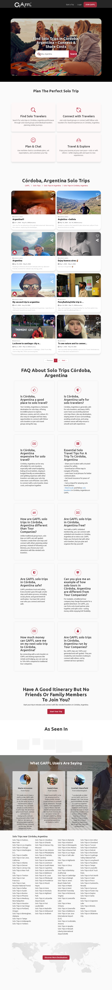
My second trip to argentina (25, 302)
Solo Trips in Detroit (88, 850)
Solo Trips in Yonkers (20, 924)
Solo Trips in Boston (19, 893)
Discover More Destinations (56, 957)
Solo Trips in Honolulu (43, 891)
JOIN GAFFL (90, 5)
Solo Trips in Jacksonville (44, 870)
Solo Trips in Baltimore (43, 873)
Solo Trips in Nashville (43, 908)
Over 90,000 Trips (65, 59)
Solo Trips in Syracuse (89, 888)
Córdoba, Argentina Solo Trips (56, 180)
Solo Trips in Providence (44, 881)
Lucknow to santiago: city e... (26, 343)
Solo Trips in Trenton (20, 875)
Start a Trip (70, 5)
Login (79, 5)
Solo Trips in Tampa (19, 919)
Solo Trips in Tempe (88, 865)
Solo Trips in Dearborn (89, 848)
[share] (52, 199)
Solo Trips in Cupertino (43, 868)
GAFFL (27, 186)
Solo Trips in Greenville (66, 908)
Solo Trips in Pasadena (89, 863)
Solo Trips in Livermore (43, 863)
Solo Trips (37, 186)
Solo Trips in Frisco (88, 881)
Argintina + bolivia (67, 219)
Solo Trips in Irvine (42, 888)
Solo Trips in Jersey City (21, 868)
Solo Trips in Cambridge (67, 875)
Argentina (17, 260)
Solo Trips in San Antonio (44, 850)
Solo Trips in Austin (19, 891)
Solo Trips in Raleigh (65, 878)
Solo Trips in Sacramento (44, 860)
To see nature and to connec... (72, 343)
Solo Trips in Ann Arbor (89, 840)
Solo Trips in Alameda (66, 840)
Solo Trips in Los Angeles (21, 845)
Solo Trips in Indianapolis (21, 921)
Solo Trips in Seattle (19, 855)
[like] (52, 194)
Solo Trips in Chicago (20, 848)
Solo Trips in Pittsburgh (44, 878)
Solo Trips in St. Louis (43, 875)
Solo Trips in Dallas (19, 888)
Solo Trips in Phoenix (20, 896)
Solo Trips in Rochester (89, 853)
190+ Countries (49, 59)
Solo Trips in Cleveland (89, 843)
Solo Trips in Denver (20, 865)
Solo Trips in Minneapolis (67, 845)
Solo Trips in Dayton (88, 893)
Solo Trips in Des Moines (67, 848)
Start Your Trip (56, 711)
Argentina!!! (18, 219)
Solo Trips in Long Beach (90, 860)
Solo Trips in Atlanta (19, 863)
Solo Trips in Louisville (89, 868)
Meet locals (69, 488)
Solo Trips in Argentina (52, 186)
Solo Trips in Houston (20, 903)
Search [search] (73, 54)
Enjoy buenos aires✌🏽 (68, 260)
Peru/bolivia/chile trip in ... (71, 302)
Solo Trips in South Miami (44, 865)
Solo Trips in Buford (65, 843)
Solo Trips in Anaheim (43, 914)
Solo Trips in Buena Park (67, 850)
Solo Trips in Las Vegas (66, 853)
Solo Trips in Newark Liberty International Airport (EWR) (65, 931)
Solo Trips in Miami (65, 886)
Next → (64, 360)
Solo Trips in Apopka (65, 926)
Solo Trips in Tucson (88, 845)
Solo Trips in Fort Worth (89, 875)
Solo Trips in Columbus (43, 840)
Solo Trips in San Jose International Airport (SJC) (66, 916)
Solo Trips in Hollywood (44, 911)
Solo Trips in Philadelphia (44, 853)
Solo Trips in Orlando (43, 843)
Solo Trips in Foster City (89, 891)
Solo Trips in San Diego (21, 906)
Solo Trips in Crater (88, 878)
